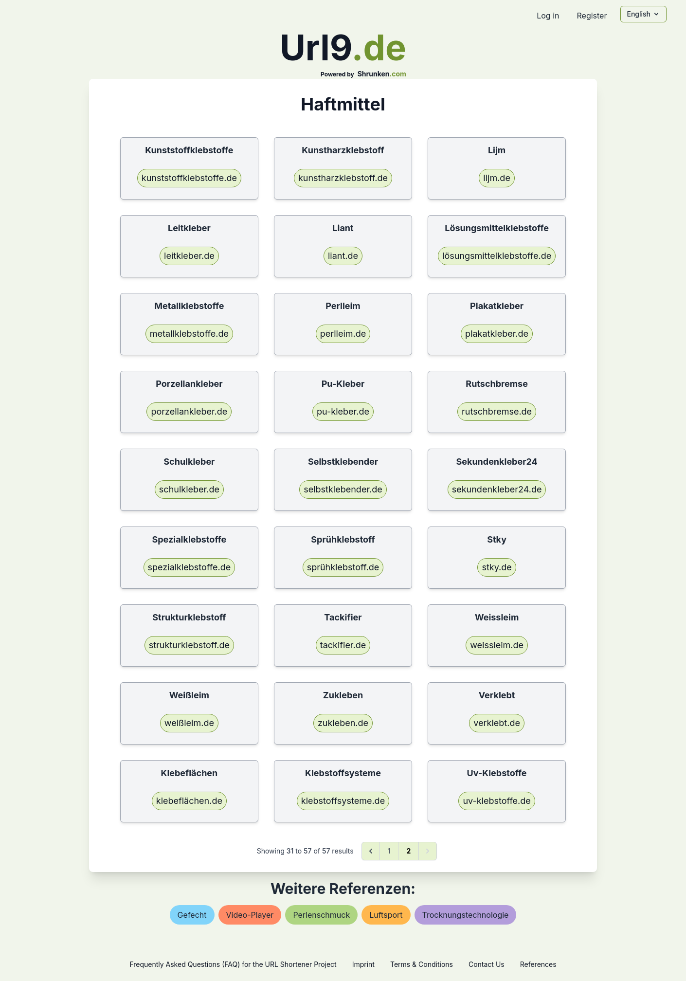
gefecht (192, 915)
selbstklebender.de (343, 489)
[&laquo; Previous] (370, 851)
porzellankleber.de (189, 411)
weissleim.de (497, 645)
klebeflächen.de (189, 801)
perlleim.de (343, 333)
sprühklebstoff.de (343, 567)
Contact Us (487, 964)
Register (592, 15)
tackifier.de (343, 645)
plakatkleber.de (496, 333)
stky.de (496, 567)
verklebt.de (496, 723)
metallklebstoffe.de (189, 333)
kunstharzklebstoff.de (343, 178)
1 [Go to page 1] (389, 851)
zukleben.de (343, 723)
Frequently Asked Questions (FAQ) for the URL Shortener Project (232, 964)
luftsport (385, 915)
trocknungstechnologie (465, 915)
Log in (548, 15)
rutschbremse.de (497, 411)
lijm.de (496, 178)
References (538, 964)
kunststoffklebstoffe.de (189, 178)
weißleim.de (189, 723)
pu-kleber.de (343, 411)
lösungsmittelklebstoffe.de (496, 256)
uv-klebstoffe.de (496, 801)
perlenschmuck (321, 915)
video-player (250, 915)
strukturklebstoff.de (189, 645)
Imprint (363, 964)
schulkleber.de (189, 489)
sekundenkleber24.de (497, 489)
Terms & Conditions (421, 964)
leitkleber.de (189, 256)
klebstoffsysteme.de (343, 801)
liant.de (343, 256)
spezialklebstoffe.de (189, 567)
